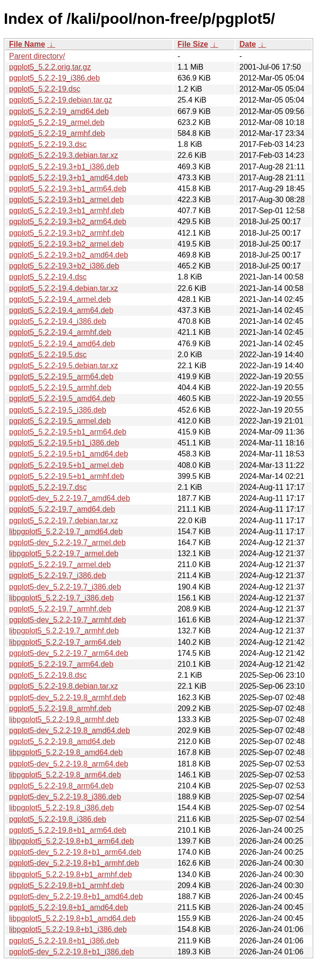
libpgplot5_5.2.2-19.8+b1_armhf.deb (70, 874)
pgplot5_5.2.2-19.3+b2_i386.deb (64, 266)
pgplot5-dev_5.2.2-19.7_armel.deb (67, 542)
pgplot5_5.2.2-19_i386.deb (54, 78)
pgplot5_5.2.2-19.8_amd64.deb (62, 741)
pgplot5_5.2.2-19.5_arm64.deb (61, 376)
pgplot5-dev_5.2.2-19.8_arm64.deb (68, 764)
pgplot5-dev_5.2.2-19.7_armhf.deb (67, 620)
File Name (27, 44)
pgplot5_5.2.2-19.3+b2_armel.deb (66, 244)
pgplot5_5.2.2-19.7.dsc (48, 487)
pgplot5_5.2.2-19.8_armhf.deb (60, 708)
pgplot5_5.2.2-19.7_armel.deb (60, 564)
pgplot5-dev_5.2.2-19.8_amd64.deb (69, 730)
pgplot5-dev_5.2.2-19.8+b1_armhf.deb (74, 863)
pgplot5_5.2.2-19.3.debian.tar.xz (63, 155)
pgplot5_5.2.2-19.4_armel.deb (60, 299)
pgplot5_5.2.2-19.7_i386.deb (57, 575)
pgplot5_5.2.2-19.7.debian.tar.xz (63, 521)
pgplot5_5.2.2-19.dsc (44, 89)
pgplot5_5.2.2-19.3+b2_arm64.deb (67, 221)
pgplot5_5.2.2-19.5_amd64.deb (62, 398)
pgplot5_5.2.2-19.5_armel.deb (60, 421)
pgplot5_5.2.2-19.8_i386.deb (57, 819)
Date (247, 44)
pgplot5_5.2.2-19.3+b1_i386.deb (64, 167)
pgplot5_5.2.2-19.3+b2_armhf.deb (66, 233)
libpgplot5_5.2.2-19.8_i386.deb (61, 808)
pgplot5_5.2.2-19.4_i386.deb (57, 321)
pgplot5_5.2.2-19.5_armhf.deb (60, 387)
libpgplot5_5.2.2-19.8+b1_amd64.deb (72, 918)
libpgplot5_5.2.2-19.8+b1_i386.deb (68, 929)
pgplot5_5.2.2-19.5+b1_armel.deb (66, 465)
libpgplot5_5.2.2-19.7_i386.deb (61, 598)
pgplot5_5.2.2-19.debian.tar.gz (60, 100)
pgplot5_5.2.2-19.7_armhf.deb (60, 609)
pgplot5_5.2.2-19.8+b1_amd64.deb (68, 907)
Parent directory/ (37, 56)
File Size (192, 44)
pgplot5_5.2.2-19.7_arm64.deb (61, 664)
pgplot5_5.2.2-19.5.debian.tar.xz (63, 366)
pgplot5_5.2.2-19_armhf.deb (57, 133)
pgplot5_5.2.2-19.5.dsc (48, 355)
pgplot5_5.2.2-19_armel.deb (56, 122)
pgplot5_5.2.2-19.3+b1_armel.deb (66, 200)
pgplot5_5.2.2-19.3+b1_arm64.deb (67, 189)
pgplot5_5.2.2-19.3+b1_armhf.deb (66, 211)
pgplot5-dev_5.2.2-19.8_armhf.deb (67, 697)
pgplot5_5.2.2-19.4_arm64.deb (61, 310)
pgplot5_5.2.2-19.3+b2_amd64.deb (68, 255)
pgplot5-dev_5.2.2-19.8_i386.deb (65, 797)
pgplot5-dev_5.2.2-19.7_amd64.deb (69, 498)
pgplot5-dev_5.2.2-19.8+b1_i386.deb (71, 952)
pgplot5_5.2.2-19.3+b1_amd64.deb (68, 178)
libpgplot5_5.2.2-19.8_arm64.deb (65, 775)
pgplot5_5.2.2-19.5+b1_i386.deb (64, 443)
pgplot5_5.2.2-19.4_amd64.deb (62, 344)
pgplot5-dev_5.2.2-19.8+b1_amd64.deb (76, 896)
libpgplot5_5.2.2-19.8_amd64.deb (66, 752)
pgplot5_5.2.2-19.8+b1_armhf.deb (66, 885)
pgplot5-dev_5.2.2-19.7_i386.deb (65, 587)
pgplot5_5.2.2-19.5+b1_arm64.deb (67, 432)
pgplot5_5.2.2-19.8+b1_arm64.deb (67, 830)
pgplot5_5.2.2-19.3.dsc (48, 144)
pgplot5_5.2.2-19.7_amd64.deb (62, 509)
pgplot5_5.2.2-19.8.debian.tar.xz (63, 686)
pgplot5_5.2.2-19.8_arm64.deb (61, 786)
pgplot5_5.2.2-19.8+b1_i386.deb (64, 941)
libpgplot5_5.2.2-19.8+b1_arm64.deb (71, 841)
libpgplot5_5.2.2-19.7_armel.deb (64, 553)
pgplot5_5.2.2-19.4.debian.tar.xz (63, 288)
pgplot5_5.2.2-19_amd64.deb (59, 111)
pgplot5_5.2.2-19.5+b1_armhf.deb (66, 476)
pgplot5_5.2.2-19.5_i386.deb (57, 410)
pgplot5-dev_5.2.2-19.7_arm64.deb (68, 653)
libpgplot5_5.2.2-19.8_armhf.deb (64, 719)
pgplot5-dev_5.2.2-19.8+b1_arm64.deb (75, 852)
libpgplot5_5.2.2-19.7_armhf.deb (64, 631)
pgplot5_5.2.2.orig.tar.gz (50, 67)
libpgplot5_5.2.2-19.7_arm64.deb (65, 642)
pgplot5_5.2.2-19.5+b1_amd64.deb (68, 454)
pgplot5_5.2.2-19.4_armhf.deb (60, 332)
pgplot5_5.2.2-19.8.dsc (48, 675)
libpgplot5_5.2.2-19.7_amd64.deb (66, 532)
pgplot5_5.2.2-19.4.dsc (48, 277)
